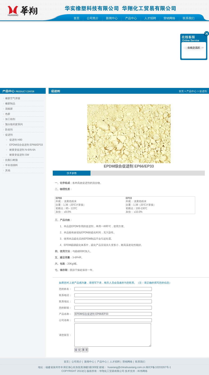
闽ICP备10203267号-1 (158, 367)
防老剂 (9, 129)
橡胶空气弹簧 (12, 98)
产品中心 (131, 18)
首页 (76, 18)
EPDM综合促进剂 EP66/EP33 (26, 144)
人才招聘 (150, 18)
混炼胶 (9, 108)
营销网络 (169, 18)
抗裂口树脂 (11, 160)
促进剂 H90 (15, 139)
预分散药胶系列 (14, 124)
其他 (7, 170)
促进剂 (9, 134)
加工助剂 (10, 119)
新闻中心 (112, 18)
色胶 (7, 113)
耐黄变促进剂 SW (19, 154)
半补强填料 (11, 165)
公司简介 (92, 18)
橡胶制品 (10, 103)
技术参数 (72, 173)
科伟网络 (142, 371)
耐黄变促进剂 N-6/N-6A (22, 149)
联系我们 (188, 18)
